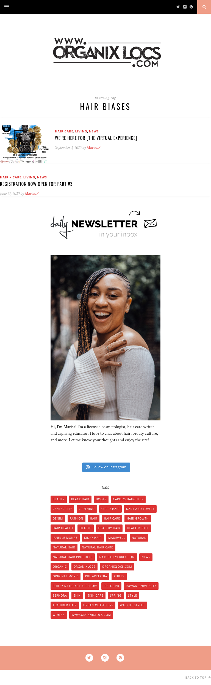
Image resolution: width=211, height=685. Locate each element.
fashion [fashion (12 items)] (76, 518)
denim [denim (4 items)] (58, 518)
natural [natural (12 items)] (139, 538)
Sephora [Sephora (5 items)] (60, 595)
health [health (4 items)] (85, 528)
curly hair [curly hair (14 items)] (110, 509)
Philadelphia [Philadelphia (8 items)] (96, 576)
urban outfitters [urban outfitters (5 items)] (98, 605)
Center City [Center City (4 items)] (62, 509)
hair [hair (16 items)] (93, 518)
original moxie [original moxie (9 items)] (65, 576)
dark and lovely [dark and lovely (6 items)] (140, 509)
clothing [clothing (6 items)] (87, 509)
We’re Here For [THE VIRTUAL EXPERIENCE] (96, 138)
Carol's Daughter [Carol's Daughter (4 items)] (128, 499)
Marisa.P (93, 147)
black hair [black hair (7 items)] (80, 499)
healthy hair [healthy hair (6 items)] (109, 528)
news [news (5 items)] (145, 557)
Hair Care (64, 131)
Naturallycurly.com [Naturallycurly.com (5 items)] (117, 557)
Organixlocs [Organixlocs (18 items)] (84, 567)
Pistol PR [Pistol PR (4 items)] (111, 586)
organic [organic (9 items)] (60, 567)
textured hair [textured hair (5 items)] (65, 605)
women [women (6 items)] (59, 615)
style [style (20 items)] (132, 595)
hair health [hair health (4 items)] (63, 528)
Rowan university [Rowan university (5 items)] (141, 586)
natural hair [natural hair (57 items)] (64, 547)
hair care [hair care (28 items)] (112, 518)
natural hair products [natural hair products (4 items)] (73, 557)
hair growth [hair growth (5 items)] (138, 518)
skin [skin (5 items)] (77, 595)
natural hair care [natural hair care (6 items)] (97, 547)
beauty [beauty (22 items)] (59, 499)
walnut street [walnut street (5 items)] (132, 605)
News (94, 131)
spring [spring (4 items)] (115, 595)
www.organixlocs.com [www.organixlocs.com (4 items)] (91, 615)
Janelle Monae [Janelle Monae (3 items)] (65, 538)
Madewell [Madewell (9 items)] (116, 538)
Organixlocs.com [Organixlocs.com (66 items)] (117, 567)
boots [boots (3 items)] (101, 499)
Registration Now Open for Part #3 (36, 184)
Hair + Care (10, 177)
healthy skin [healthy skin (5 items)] (138, 528)
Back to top (198, 677)
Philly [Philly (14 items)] (119, 576)
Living (81, 131)
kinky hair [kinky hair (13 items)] (92, 538)
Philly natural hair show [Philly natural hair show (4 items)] (75, 586)
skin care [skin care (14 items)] (95, 595)
